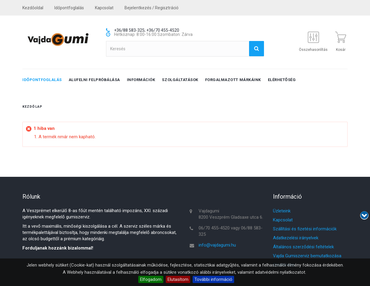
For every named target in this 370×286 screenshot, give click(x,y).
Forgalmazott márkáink (233, 79)
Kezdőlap (32, 107)
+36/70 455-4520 (162, 30)
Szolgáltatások (180, 79)
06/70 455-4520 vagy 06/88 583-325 (230, 231)
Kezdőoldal (32, 7)
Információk (141, 79)
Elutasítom (178, 279)
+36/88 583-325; (129, 30)
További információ (213, 279)
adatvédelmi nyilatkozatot (280, 272)
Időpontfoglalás (69, 7)
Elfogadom (151, 279)
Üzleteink (282, 211)
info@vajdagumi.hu (217, 245)
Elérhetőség (282, 79)
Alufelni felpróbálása (94, 79)
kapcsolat (104, 7)
